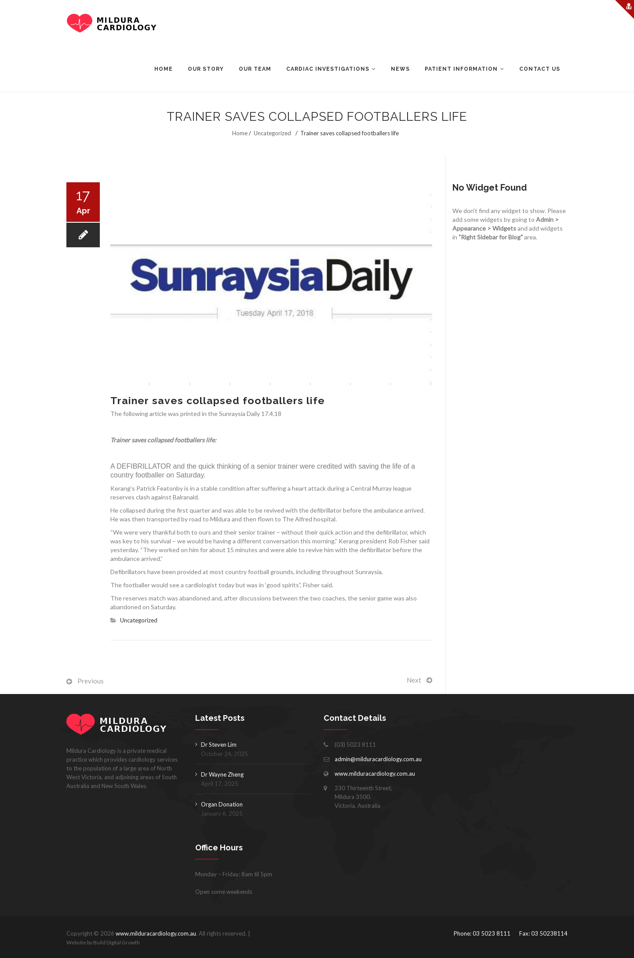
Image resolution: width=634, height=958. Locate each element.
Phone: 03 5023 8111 (482, 933)
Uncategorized (272, 133)
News (400, 69)
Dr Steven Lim (219, 744)
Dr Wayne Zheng (222, 774)
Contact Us (539, 69)
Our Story (206, 69)
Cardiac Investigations (327, 69)
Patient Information (461, 69)
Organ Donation (222, 804)
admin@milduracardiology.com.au (378, 759)
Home (163, 69)
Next (414, 680)
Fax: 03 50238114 (543, 933)
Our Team (255, 69)
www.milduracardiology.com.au (375, 773)
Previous (90, 681)
